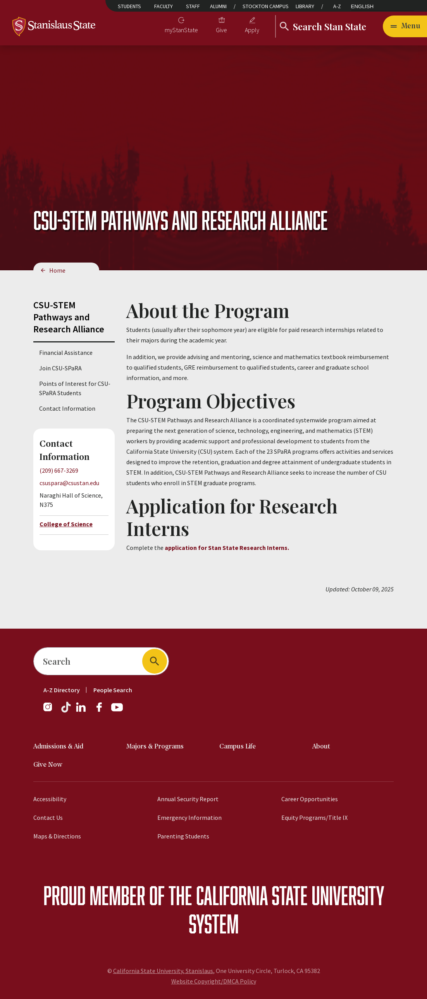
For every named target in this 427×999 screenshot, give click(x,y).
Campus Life (237, 746)
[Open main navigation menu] (405, 26)
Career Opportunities (309, 799)
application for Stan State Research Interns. (227, 547)
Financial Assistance (66, 352)
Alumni (218, 6)
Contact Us (48, 817)
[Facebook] (102, 711)
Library (305, 6)
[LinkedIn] (81, 711)
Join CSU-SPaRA (60, 368)
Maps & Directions (57, 836)
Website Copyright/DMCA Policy (213, 981)
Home (57, 270)
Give (221, 30)
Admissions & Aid (58, 746)
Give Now (47, 765)
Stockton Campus (266, 6)
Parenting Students (183, 836)
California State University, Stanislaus (163, 971)
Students (129, 6)
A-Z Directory (61, 690)
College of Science (66, 524)
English (362, 6)
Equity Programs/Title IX (314, 817)
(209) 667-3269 (59, 470)
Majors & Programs (155, 746)
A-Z (337, 6)
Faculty (163, 6)
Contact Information (67, 408)
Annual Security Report (188, 799)
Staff (193, 6)
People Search (112, 690)
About (321, 746)
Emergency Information (189, 817)
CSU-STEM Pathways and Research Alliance (68, 317)
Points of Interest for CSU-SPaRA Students (74, 388)
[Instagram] (50, 711)
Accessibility (49, 799)
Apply (252, 30)
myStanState (181, 30)
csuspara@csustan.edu (69, 483)
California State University (290, 895)
